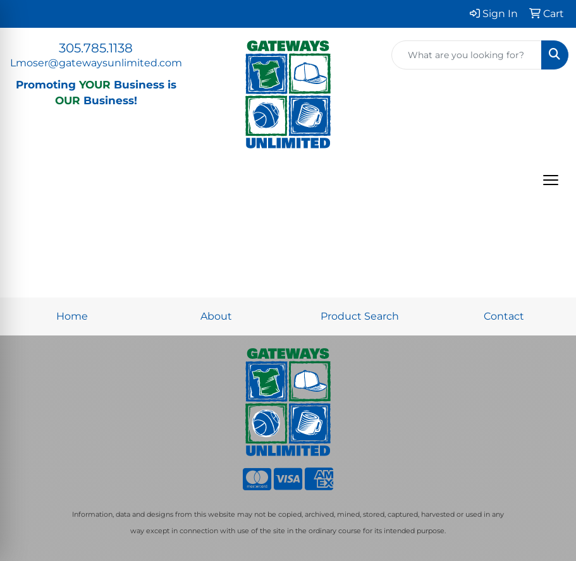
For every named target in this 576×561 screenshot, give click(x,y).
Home (72, 316)
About (216, 316)
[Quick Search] (466, 54)
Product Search (360, 316)
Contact (504, 316)
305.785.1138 (96, 48)
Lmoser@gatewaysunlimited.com (96, 63)
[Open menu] (550, 180)
